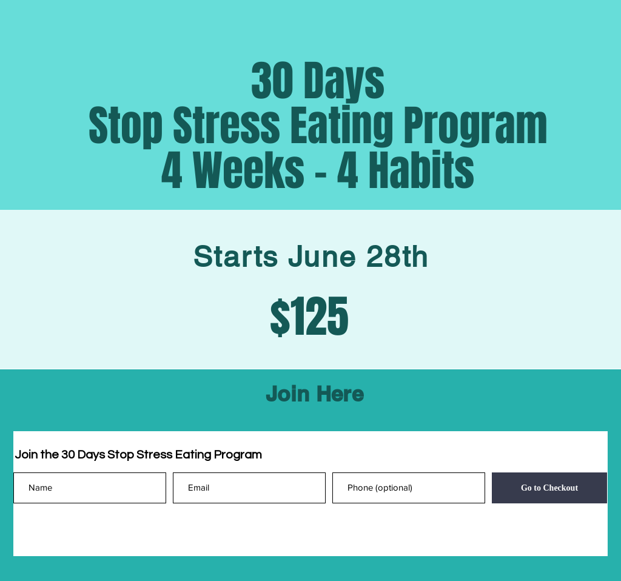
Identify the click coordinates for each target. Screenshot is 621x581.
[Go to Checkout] (549, 487)
